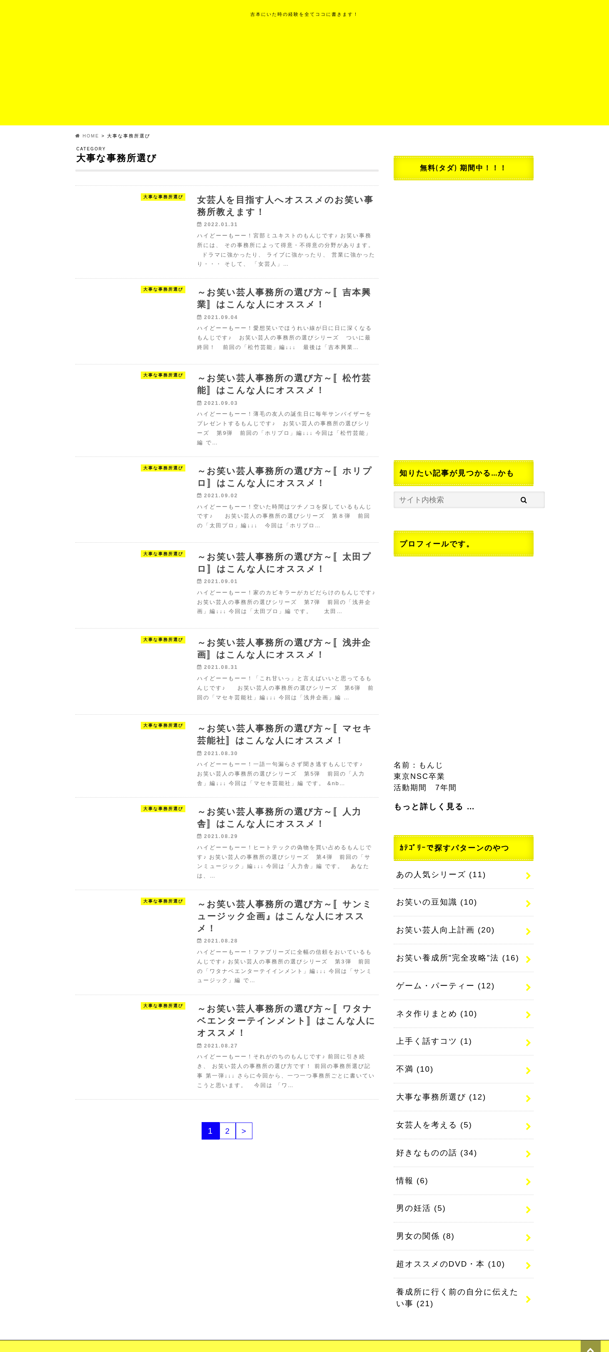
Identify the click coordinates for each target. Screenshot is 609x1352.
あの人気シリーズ (439, 873)
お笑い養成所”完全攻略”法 (455, 953)
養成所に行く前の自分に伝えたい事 (458, 1279)
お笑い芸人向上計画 (443, 927)
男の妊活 (420, 1193)
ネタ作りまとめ (435, 1007)
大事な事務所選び (439, 1087)
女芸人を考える (432, 1113)
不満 (414, 1060)
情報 (411, 1166)
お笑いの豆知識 (435, 900)
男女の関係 (424, 1220)
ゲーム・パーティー (443, 980)
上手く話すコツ (432, 1033)
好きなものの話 (435, 1140)
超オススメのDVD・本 (448, 1246)
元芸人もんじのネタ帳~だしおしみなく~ (385, 1336)
